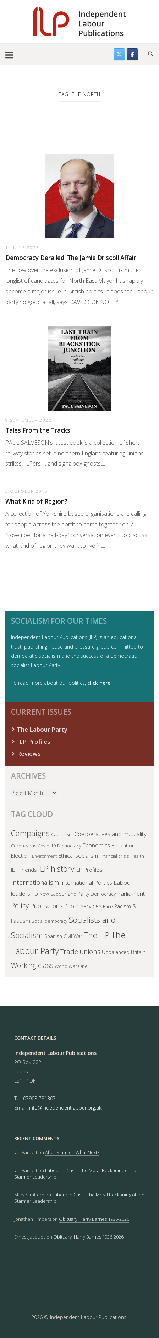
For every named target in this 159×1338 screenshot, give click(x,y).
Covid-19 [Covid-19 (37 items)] (47, 846)
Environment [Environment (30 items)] (44, 856)
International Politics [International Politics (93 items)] (86, 882)
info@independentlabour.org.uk (65, 1107)
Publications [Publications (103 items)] (46, 905)
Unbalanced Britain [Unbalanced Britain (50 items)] (124, 952)
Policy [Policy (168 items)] (20, 905)
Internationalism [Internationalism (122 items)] (35, 882)
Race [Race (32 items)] (108, 907)
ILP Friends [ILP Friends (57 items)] (24, 869)
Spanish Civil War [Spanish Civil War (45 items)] (63, 936)
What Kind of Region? (36, 501)
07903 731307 (39, 1098)
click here (98, 682)
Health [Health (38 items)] (137, 856)
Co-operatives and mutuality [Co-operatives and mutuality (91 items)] (110, 834)
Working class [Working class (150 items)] (32, 965)
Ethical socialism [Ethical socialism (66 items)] (78, 856)
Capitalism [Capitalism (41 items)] (62, 834)
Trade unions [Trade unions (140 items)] (80, 951)
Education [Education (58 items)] (123, 845)
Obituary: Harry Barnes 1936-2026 (94, 1219)
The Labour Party (42, 729)
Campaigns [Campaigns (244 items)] (30, 833)
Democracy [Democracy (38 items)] (69, 846)
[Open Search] (151, 54)
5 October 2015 (26, 491)
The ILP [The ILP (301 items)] (96, 935)
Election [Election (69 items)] (21, 856)
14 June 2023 (22, 247)
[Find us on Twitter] (119, 54)
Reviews (29, 753)
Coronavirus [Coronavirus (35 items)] (23, 846)
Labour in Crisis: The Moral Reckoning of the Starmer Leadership (75, 1173)
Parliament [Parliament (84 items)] (131, 893)
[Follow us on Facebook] (132, 54)
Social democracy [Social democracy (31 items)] (49, 921)
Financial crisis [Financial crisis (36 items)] (114, 856)
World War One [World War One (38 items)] (71, 966)
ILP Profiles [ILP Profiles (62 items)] (89, 869)
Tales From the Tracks (37, 430)
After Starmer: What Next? (72, 1152)
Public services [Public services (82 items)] (83, 906)
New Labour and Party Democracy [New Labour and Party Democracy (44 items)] (77, 893)
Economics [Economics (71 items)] (96, 845)
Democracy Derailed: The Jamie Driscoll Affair (70, 258)
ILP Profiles (33, 741)
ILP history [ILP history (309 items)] (56, 868)
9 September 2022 (28, 420)
